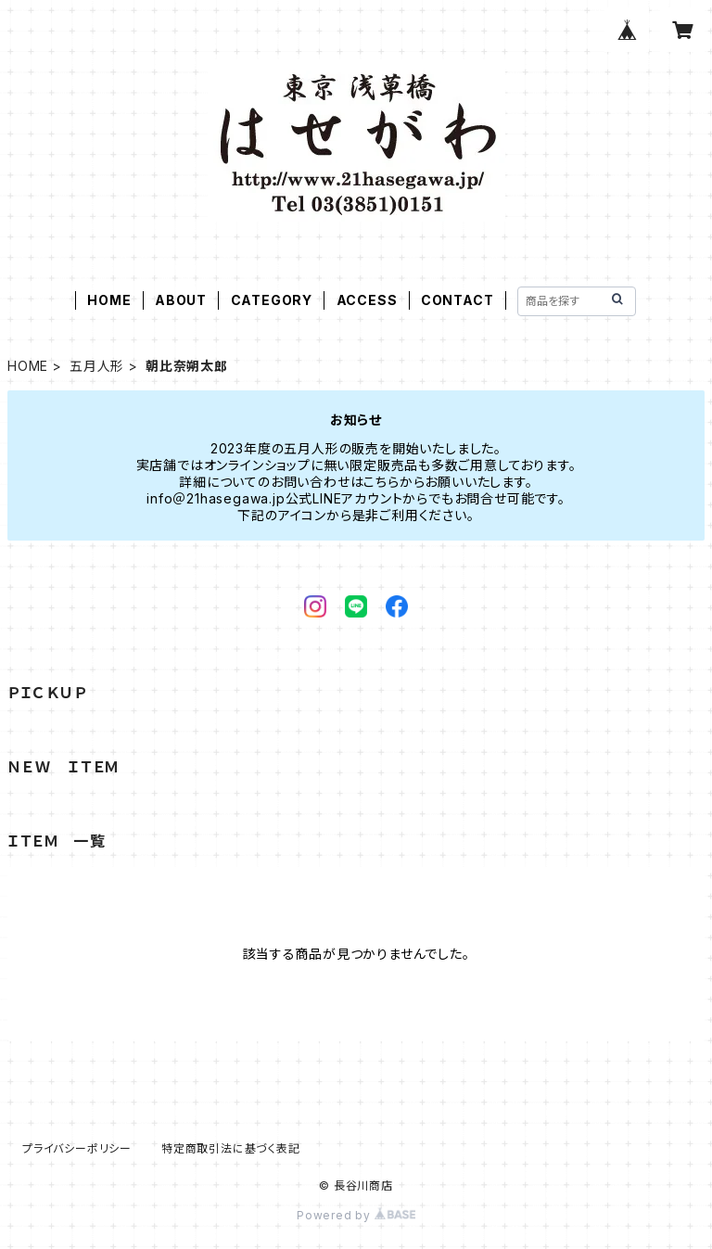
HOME (109, 300)
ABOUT (181, 300)
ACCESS (367, 300)
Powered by (356, 1215)
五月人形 (97, 366)
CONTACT (457, 300)
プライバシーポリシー (77, 1148)
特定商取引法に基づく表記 (230, 1148)
